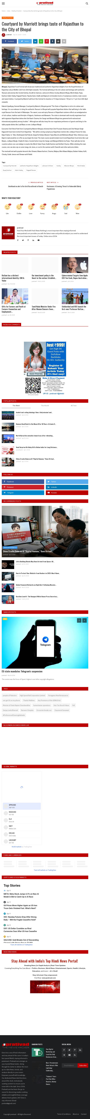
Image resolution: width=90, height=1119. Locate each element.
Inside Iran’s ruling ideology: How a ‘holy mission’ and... (34, 412)
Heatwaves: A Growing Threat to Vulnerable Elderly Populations (64, 187)
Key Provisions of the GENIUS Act (49, 700)
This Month (45, 406)
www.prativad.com (49, 978)
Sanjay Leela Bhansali (10, 710)
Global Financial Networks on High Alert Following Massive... (36, 585)
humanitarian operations (41, 705)
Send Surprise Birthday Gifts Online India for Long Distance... (37, 447)
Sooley (58, 166)
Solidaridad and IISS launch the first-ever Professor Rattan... (74, 307)
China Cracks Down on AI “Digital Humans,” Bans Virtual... (35, 459)
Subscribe (82, 1065)
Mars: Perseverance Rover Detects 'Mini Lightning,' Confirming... (52, 1067)
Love (30, 213)
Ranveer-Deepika (27, 710)
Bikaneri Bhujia (69, 166)
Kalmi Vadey (19, 170)
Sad (65, 213)
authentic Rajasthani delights (29, 166)
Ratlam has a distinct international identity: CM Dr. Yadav (13, 278)
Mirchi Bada (81, 166)
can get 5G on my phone (11, 700)
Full (73, 705)
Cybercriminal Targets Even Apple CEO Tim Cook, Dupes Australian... (75, 276)
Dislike (19, 213)
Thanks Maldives (29, 700)
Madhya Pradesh (17, 11)
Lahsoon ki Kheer (47, 166)
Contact (83, 1114)
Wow (77, 213)
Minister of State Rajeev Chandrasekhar (16, 705)
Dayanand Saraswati (62, 710)
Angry (54, 213)
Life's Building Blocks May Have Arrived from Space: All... (35, 561)
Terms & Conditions (64, 1114)
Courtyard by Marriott (9, 166)
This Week (16, 406)
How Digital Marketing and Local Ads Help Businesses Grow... (51, 1053)
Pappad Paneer (31, 170)
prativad (6, 35)
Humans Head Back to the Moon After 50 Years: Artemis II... (36, 424)
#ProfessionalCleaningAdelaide (14, 715)
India (8, 11)
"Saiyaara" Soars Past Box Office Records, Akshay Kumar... (51, 1080)
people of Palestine (10, 695)
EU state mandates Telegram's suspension (22, 671)
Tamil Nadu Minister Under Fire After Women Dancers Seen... (44, 307)
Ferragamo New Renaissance (58, 695)
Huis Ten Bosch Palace (61, 705)
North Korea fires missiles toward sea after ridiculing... (35, 435)
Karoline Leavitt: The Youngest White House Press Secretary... (37, 596)
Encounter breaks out (44, 710)
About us (76, 1114)
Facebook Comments (12, 325)
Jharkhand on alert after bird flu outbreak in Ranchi (25, 186)
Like (7, 213)
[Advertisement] (45, 1012)
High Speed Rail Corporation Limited (32, 695)
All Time (74, 406)
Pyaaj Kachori (7, 170)
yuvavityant (19, 450)
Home (4, 11)
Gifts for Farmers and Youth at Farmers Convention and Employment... (14, 309)
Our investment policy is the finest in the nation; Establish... (44, 276)
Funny (42, 213)
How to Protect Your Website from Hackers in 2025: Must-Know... (38, 573)
